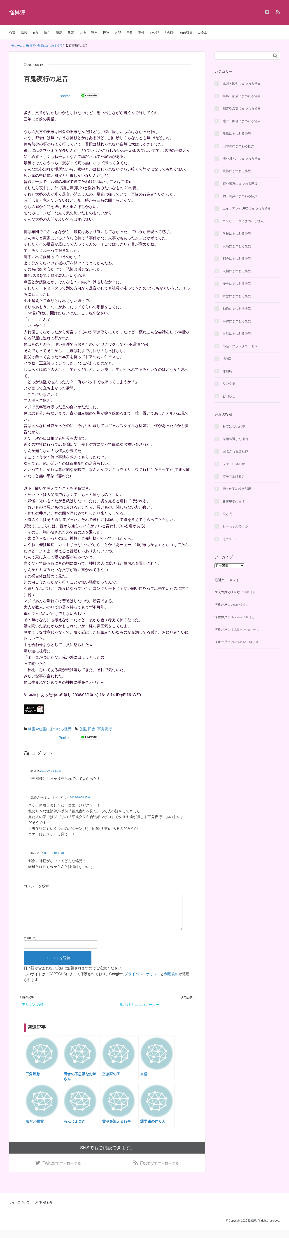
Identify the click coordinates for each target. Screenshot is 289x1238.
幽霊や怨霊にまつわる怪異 (49, 729)
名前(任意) (30, 945)
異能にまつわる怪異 (237, 246)
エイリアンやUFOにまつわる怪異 (246, 208)
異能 (118, 32)
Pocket (64, 96)
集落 (71, 32)
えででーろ (230, 539)
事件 (141, 32)
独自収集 (186, 32)
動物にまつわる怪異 (237, 308)
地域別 (169, 32)
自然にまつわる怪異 (237, 333)
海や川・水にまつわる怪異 (242, 158)
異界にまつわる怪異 (237, 171)
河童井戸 (220, 604)
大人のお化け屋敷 (227, 592)
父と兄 (227, 514)
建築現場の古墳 (234, 501)
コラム (202, 32)
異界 (36, 32)
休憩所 (227, 371)
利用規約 (171, 981)
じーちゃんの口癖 (235, 526)
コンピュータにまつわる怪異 (243, 221)
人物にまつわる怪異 (237, 271)
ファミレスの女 (234, 464)
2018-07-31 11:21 (51, 770)
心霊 (12, 32)
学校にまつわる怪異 (237, 233)
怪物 (106, 32)
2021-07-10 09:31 (53, 853)
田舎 (47, 32)
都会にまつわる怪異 (237, 258)
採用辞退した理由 (235, 439)
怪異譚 (17, 12)
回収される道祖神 (235, 451)
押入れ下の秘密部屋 (237, 489)
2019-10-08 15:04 (80, 797)
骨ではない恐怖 (234, 426)
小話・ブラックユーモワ (240, 346)
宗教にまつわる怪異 (237, 296)
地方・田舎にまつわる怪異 (242, 121)
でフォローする (61, 1170)
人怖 (82, 32)
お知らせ (229, 396)
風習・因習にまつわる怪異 (242, 83)
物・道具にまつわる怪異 (240, 196)
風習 (24, 32)
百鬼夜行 (104, 729)
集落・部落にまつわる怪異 (242, 96)
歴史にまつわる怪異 (237, 283)
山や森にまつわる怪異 (238, 146)
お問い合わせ (44, 1210)
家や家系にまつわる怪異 (240, 183)
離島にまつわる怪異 (237, 133)
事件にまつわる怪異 (237, 321)
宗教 (129, 32)
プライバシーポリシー (142, 981)
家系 (94, 32)
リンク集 (229, 383)
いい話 (154, 32)
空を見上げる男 (234, 476)
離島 (59, 32)
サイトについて (19, 1210)
